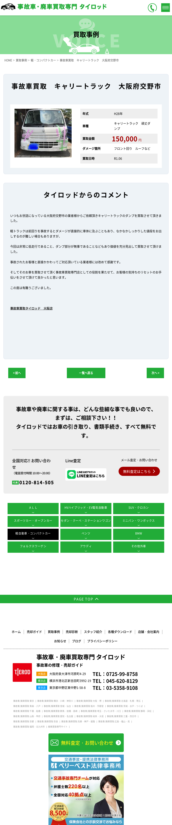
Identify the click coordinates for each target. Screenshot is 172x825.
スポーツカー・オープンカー (33, 520)
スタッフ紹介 (93, 631)
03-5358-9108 (122, 687)
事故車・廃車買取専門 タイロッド (82, 660)
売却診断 (72, 631)
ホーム (16, 631)
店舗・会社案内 (148, 631)
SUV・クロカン (139, 507)
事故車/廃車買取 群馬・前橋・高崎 (60, 710)
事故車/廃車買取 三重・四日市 (121, 715)
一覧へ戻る (86, 373)
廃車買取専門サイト (58, 726)
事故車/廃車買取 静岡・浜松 (137, 710)
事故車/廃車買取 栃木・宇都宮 (89, 705)
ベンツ (86, 533)
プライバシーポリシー (102, 640)
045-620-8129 (122, 680)
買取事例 (54, 631)
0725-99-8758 (122, 673)
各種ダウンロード (120, 631)
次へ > (155, 373)
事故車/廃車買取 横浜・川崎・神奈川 (55, 700)
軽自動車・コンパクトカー (33, 533)
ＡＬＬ (33, 507)
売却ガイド (34, 631)
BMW (138, 533)
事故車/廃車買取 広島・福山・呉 (114, 721)
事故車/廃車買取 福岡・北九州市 (29, 726)
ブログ (76, 640)
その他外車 (139, 546)
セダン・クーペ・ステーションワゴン (86, 520)
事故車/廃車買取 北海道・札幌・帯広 (123, 700)
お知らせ (60, 640)
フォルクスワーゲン (33, 546)
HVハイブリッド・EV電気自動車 (86, 507)
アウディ (86, 546)
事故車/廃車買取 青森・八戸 (26, 705)
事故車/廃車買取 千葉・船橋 (26, 710)
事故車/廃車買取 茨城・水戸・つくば (125, 705)
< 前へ (17, 373)
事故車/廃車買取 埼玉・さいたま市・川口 (101, 710)
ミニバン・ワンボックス (139, 520)
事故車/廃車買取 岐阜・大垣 (90, 715)
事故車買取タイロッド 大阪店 (31, 308)
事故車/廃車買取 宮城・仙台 (57, 705)
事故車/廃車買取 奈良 (47, 721)
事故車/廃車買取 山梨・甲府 (26, 715)
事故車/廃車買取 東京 (23, 700)
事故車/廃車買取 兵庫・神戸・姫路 (78, 721)
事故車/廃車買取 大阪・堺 (88, 700)
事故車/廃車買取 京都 (23, 721)
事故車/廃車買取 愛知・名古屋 (58, 715)
